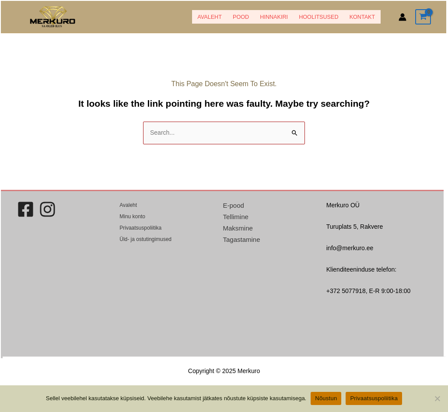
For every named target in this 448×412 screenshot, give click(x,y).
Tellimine (235, 216)
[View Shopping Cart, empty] (423, 16)
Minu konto (132, 216)
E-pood (233, 205)
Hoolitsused (318, 17)
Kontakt (362, 17)
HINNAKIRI (274, 17)
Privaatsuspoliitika (140, 228)
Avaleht (209, 17)
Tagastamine (241, 239)
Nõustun (326, 398)
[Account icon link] (402, 17)
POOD (241, 17)
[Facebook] (25, 209)
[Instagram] (47, 209)
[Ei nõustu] (437, 398)
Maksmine (238, 228)
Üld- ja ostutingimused (145, 239)
